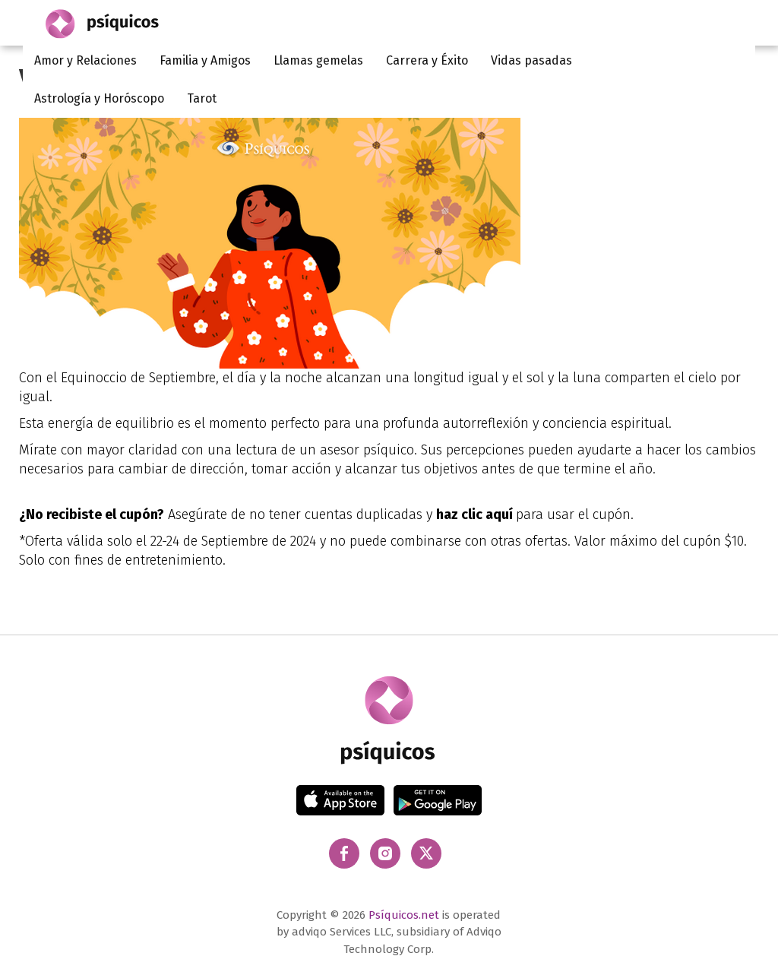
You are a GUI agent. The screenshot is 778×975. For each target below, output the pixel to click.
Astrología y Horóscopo (99, 98)
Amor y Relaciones (85, 60)
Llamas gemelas (318, 60)
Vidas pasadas (531, 60)
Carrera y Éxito (427, 60)
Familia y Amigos (205, 60)
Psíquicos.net (403, 915)
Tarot (202, 98)
